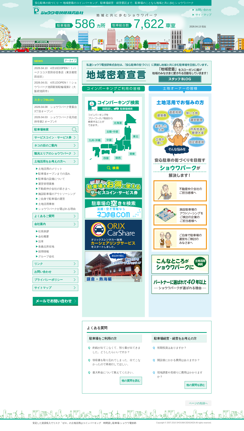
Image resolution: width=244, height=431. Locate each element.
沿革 (41, 241)
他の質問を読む (131, 380)
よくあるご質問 (44, 216)
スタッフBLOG (44, 99)
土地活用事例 (46, 203)
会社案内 (40, 224)
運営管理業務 (46, 183)
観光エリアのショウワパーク (52, 153)
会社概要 (43, 236)
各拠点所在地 (46, 246)
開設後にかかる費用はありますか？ (178, 360)
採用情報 (43, 251)
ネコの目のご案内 (45, 145)
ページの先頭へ (198, 403)
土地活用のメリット (50, 168)
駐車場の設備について (51, 178)
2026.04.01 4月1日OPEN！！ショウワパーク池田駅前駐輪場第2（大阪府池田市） (55, 87)
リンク (38, 263)
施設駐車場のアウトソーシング (57, 193)
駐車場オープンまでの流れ (54, 173)
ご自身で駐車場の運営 (51, 198)
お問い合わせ (203, 9)
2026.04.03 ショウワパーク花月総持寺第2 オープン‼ (55, 119)
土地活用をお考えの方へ (50, 161)
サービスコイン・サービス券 (52, 137)
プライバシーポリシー (48, 279)
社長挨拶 (43, 231)
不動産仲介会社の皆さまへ (54, 188)
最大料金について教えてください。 (113, 372)
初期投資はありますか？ (172, 347)
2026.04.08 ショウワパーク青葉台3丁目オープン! (55, 109)
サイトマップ (203, 14)
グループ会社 (46, 256)
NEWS (38, 61)
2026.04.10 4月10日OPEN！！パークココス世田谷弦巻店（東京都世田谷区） (55, 72)
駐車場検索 (41, 129)
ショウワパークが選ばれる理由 (57, 208)
